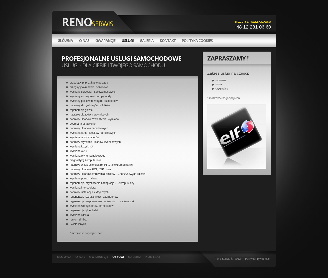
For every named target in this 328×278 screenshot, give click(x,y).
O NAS (80, 256)
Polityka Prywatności (257, 258)
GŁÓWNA (65, 40)
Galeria (147, 40)
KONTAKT (153, 256)
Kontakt (168, 40)
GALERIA (134, 256)
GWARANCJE (98, 256)
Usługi (128, 40)
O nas (84, 40)
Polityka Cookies (197, 40)
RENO (87, 22)
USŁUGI (118, 256)
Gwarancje (105, 40)
